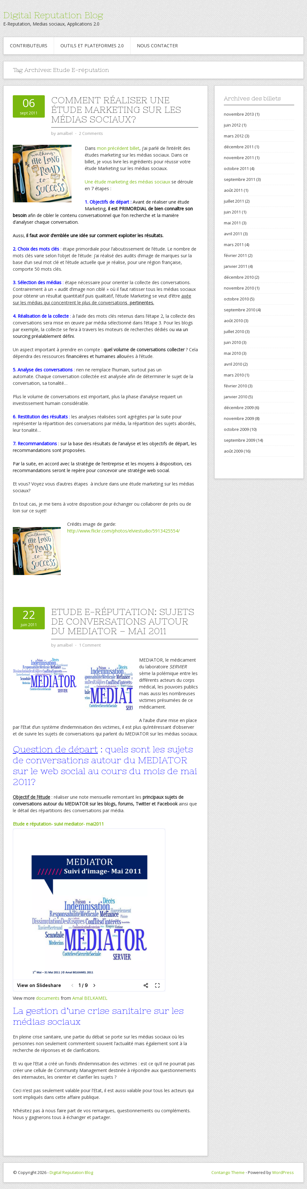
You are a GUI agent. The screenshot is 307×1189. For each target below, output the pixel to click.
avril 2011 (233, 234)
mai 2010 (232, 353)
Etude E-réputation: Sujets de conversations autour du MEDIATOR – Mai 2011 (122, 621)
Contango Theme (228, 1172)
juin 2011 (232, 212)
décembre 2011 (239, 147)
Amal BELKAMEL (89, 998)
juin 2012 (232, 125)
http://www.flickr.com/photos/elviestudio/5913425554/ (123, 531)
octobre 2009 (236, 429)
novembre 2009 (239, 418)
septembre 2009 (239, 440)
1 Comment (90, 645)
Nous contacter (157, 46)
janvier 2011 (235, 266)
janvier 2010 (235, 397)
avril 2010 (233, 364)
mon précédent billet (118, 148)
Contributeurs (28, 46)
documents (47, 998)
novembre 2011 (239, 157)
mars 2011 (234, 244)
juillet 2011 (234, 201)
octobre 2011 (236, 168)
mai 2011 (232, 223)
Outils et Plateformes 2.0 (92, 46)
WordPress (283, 1172)
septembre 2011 (239, 179)
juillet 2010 (234, 331)
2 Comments (91, 133)
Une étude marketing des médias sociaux (127, 182)
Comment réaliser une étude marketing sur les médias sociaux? (116, 109)
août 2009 (233, 451)
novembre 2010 (239, 288)
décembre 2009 (239, 407)
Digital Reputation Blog (53, 15)
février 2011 (235, 255)
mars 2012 (234, 136)
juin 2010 (232, 342)
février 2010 (235, 386)
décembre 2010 (239, 277)
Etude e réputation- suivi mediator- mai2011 (58, 824)
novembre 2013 (239, 114)
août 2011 (233, 190)
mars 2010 (234, 375)
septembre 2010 (239, 310)
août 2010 (233, 320)
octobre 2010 (236, 299)
